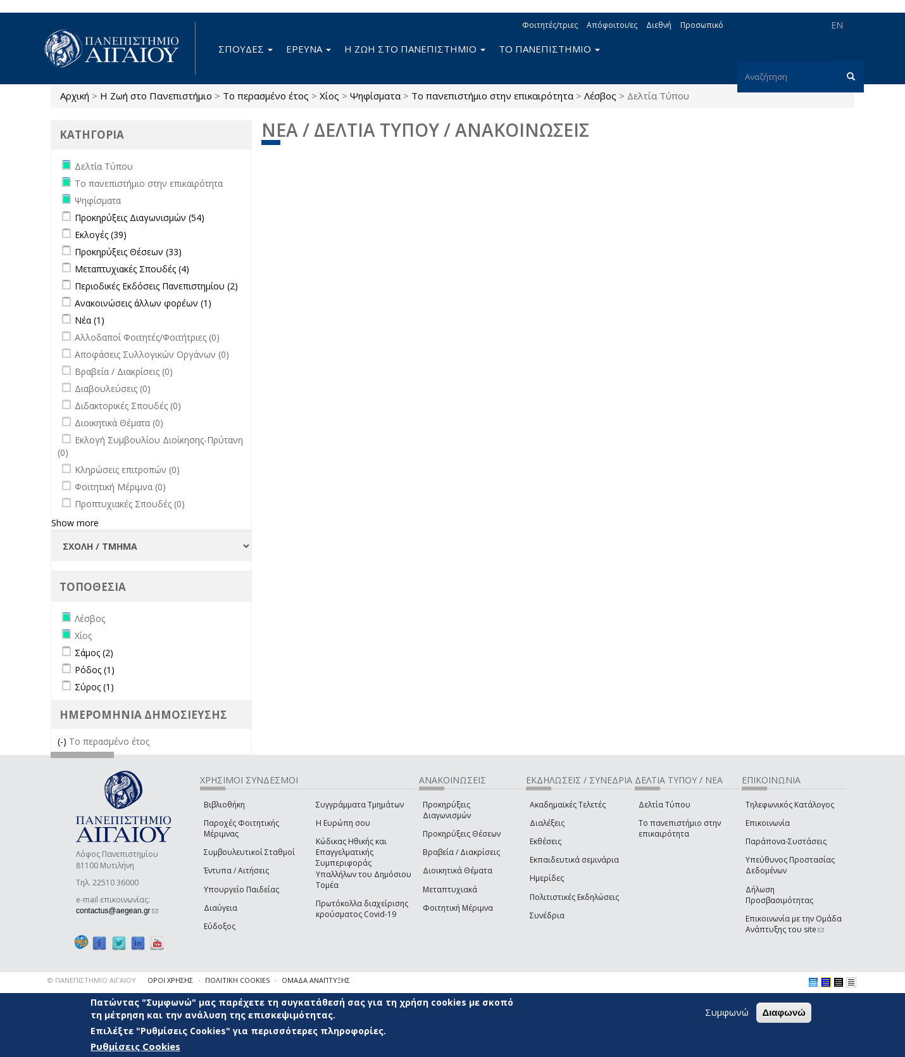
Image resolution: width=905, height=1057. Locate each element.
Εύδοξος (219, 926)
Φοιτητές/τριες (550, 25)
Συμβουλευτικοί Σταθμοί (249, 852)
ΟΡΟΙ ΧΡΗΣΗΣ (170, 980)
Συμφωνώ (727, 1012)
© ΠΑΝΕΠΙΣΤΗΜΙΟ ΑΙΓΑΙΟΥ (91, 980)
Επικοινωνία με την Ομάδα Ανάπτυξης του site (794, 924)
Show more (75, 523)
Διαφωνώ (784, 1012)
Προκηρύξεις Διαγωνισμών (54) (139, 218)
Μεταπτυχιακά (450, 889)
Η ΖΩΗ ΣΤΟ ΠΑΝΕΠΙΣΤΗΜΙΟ (414, 48)
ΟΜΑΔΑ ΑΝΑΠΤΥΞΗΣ (316, 980)
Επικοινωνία (768, 823)
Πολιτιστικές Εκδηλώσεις (574, 897)
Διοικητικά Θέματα (457, 870)
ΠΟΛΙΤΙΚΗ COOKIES (237, 980)
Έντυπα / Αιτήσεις (236, 870)
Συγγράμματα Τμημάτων (360, 804)
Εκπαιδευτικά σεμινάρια (574, 859)
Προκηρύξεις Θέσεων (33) (128, 252)
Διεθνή (658, 25)
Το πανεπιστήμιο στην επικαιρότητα (492, 95)
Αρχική (74, 95)
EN (837, 25)
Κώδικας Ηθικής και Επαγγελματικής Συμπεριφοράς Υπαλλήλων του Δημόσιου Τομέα (363, 863)
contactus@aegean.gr (117, 910)
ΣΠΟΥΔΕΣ (245, 48)
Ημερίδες (547, 878)
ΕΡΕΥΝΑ (308, 48)
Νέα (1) (89, 320)
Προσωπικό (701, 25)
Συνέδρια (547, 915)
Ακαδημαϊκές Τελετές (568, 804)
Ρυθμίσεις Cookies (135, 1046)
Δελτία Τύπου (664, 804)
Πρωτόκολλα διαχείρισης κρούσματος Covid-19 (362, 909)
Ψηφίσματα (375, 95)
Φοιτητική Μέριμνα (458, 907)
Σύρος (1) (94, 687)
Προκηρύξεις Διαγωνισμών (447, 810)
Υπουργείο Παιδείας (241, 889)
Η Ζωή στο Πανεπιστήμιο (156, 95)
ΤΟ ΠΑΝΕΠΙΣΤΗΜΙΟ (549, 48)
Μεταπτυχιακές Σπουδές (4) (132, 269)
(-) (63, 741)
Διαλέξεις (547, 823)
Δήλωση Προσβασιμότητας (779, 895)
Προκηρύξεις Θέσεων (462, 833)
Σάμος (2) (94, 653)
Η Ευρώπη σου (343, 823)
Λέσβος (600, 95)
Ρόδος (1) (95, 670)
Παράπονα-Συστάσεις (786, 841)
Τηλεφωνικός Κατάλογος (790, 804)
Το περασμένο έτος (266, 95)
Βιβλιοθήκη (224, 804)
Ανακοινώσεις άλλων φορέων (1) (143, 303)
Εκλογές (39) (101, 235)
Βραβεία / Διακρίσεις (461, 852)
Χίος (329, 95)
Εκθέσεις (545, 841)
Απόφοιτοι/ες (612, 25)
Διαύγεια (220, 907)
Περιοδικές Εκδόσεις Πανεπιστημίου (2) (156, 286)
